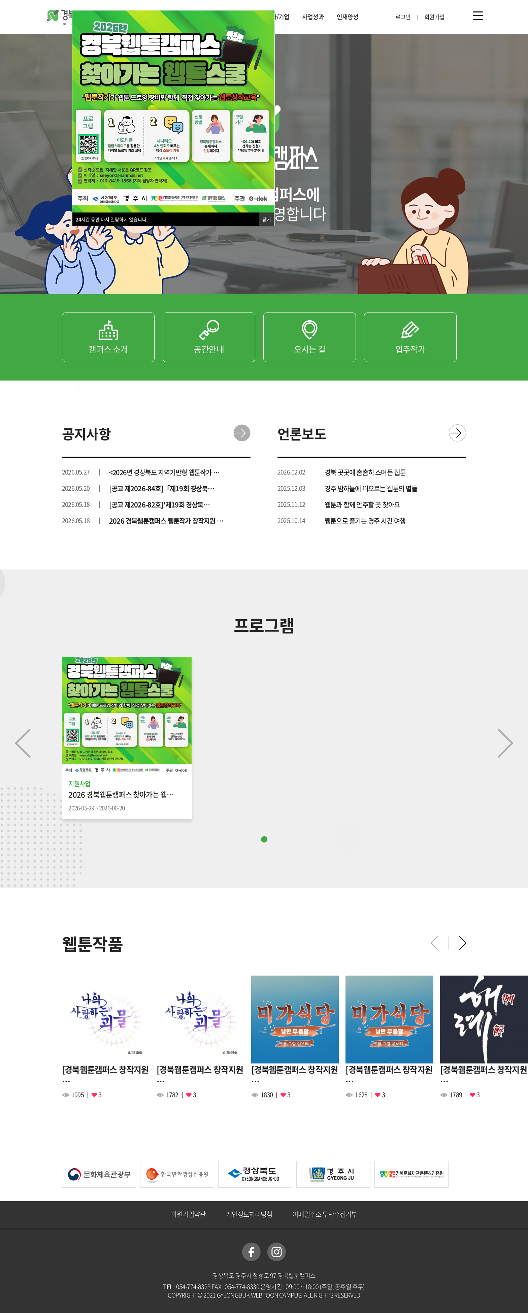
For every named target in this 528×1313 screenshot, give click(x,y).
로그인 (403, 16)
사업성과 (313, 16)
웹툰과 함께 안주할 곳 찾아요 (362, 505)
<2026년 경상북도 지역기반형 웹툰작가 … (164, 472)
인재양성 (348, 16)
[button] (264, 839)
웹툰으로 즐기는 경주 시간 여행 (365, 521)
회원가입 (434, 16)
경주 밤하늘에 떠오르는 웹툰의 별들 (371, 488)
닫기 (266, 219)
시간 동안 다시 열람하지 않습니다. (112, 219)
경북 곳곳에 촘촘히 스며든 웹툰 (365, 472)
